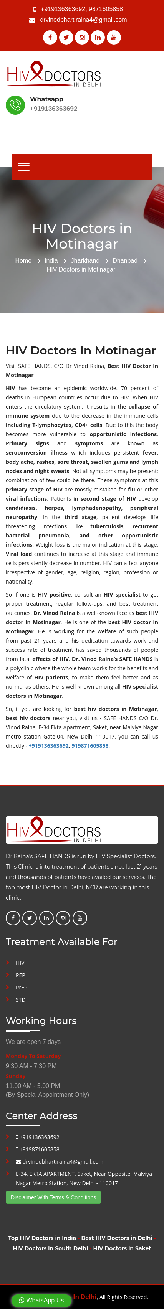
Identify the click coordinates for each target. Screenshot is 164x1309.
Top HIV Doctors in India (42, 1238)
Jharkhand (85, 260)
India (51, 260)
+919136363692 (63, 9)
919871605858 (89, 745)
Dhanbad (125, 260)
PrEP (21, 987)
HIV (20, 962)
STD (21, 999)
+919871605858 (38, 1149)
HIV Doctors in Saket (122, 1248)
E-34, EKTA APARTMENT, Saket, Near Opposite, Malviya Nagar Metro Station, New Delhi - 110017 (84, 1178)
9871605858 (106, 9)
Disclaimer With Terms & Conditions (53, 1197)
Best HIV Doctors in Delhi (116, 1238)
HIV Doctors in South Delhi (50, 1248)
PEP (20, 975)
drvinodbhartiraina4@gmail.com (83, 19)
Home (23, 260)
